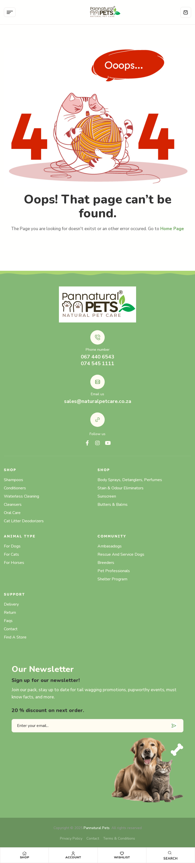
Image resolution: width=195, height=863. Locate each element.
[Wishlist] (122, 853)
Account (73, 857)
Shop (24, 857)
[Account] (73, 853)
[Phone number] (97, 337)
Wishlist (122, 857)
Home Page (172, 229)
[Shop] (24, 853)
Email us (97, 394)
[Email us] (97, 382)
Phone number (98, 349)
